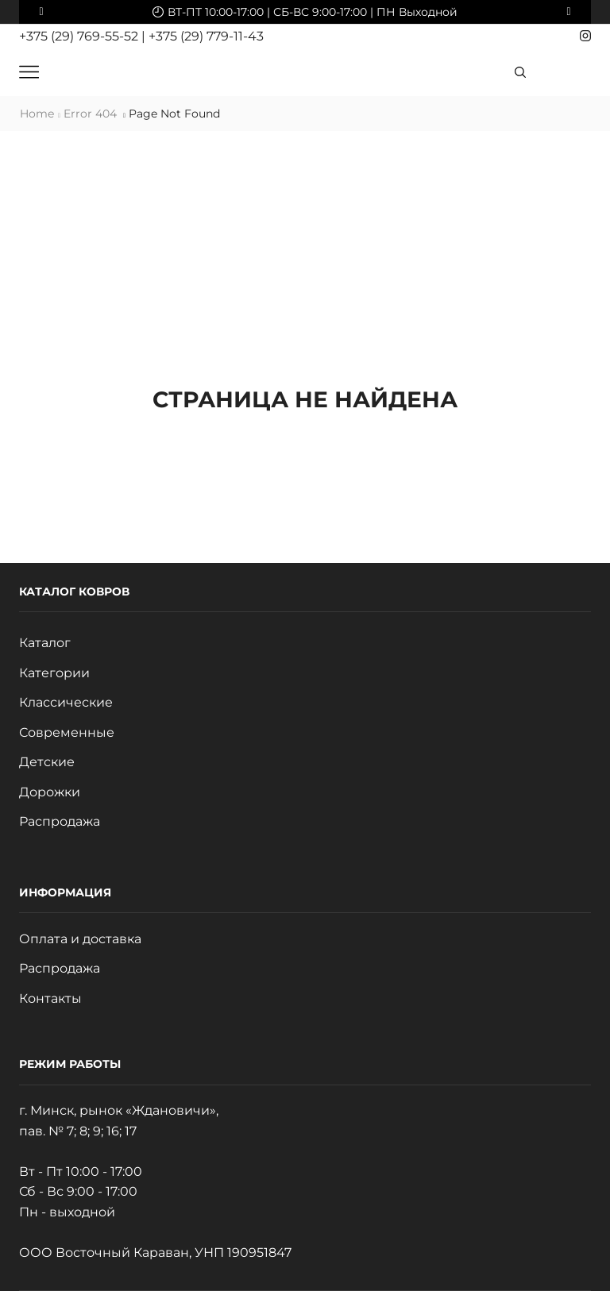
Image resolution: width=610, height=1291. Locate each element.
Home (37, 113)
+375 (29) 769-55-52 (80, 36)
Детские (47, 761)
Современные (66, 732)
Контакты (50, 998)
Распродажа (59, 821)
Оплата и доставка (80, 938)
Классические (66, 702)
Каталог (45, 642)
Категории (54, 672)
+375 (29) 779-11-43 (206, 36)
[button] (41, 12)
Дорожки (49, 792)
